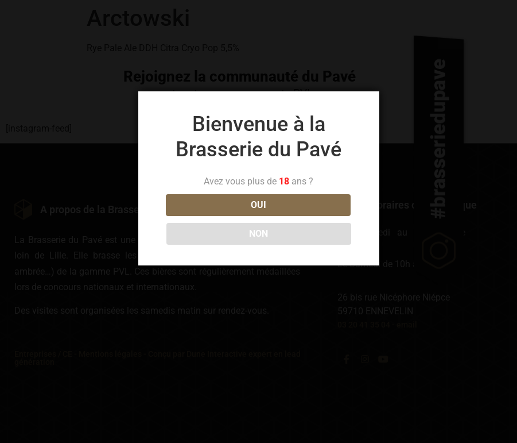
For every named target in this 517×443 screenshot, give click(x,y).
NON (309, 219)
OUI (207, 219)
